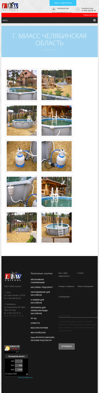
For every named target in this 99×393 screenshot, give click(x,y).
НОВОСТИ (35, 323)
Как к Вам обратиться (64, 275)
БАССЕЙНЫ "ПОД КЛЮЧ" (42, 287)
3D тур (34, 318)
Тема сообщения (85, 286)
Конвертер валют (17, 357)
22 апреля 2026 (11, 374)
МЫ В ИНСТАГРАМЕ (39, 328)
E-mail (80, 273)
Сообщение (65, 297)
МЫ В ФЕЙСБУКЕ (38, 333)
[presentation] (78, 337)
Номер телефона (66, 286)
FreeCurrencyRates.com (25, 378)
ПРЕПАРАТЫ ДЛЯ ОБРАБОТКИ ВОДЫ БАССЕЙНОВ (39, 311)
